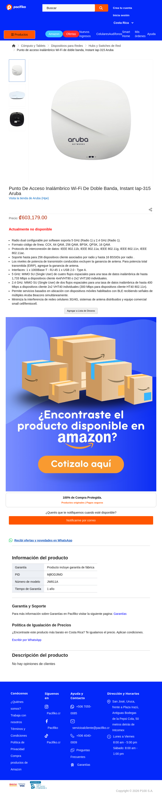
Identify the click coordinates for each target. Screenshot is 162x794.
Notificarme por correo (81, 520)
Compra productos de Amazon (19, 762)
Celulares (102, 34)
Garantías (120, 613)
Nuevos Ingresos (85, 34)
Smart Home (126, 34)
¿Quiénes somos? (17, 705)
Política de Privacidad (17, 746)
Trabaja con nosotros (18, 719)
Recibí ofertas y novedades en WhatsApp (43, 540)
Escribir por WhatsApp (26, 640)
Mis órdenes (140, 34)
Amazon (54, 34)
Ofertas (71, 34)
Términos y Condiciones (19, 732)
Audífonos (115, 34)
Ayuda (151, 34)
